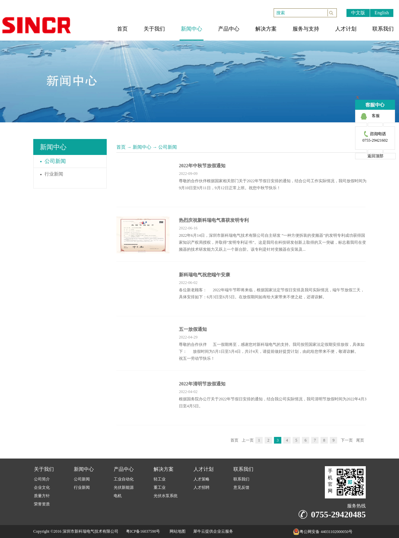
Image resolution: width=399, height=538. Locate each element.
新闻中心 (142, 147)
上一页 (248, 440)
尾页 (360, 440)
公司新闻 (167, 147)
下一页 (347, 440)
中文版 (358, 12)
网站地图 (177, 531)
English (382, 12)
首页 (121, 147)
